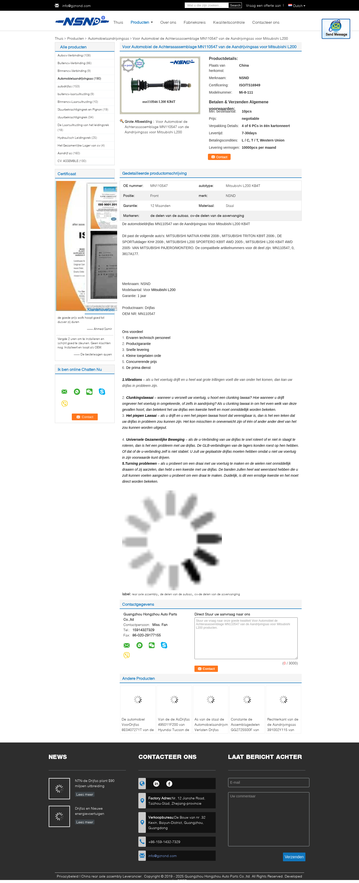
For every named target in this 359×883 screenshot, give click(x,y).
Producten (140, 22)
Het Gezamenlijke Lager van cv (79, 145)
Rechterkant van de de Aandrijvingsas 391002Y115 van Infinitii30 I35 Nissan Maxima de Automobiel (283, 732)
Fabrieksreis (195, 22)
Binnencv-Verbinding (72, 71)
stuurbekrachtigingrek (72, 117)
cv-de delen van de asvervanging (217, 594)
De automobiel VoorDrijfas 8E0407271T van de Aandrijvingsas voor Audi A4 (138, 729)
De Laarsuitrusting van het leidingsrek (83, 125)
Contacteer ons (265, 22)
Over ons (168, 22)
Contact (221, 157)
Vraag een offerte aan (263, 5)
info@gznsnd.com (76, 5)
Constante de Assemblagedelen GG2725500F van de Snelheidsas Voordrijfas (245, 729)
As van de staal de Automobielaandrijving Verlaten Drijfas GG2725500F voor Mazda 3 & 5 (211, 729)
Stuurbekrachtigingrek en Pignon (80, 109)
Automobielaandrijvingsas (108, 38)
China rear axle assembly (101, 876)
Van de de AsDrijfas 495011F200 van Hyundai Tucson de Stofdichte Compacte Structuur (174, 729)
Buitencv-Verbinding (71, 63)
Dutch (299, 5)
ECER (182, 881)
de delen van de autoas (176, 594)
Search (235, 5)
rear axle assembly (145, 594)
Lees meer (84, 794)
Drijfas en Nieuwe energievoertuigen (89, 811)
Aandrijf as (65, 153)
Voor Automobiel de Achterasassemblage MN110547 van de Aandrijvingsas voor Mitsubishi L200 (157, 126)
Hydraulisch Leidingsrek (74, 138)
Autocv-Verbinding (70, 55)
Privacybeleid (68, 876)
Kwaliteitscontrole (229, 22)
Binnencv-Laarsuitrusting (75, 102)
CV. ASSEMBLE (68, 161)
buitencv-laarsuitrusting (74, 94)
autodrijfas (65, 86)
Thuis (118, 22)
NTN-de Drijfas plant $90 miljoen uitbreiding (94, 783)
